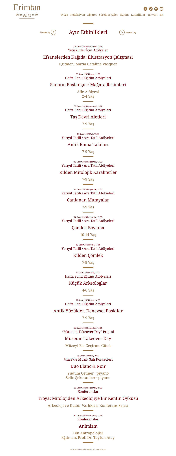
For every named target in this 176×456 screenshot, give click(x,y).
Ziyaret (92, 14)
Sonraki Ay (127, 32)
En (161, 14)
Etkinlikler (138, 14)
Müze (64, 14)
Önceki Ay (48, 32)
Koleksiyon (77, 14)
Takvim (152, 14)
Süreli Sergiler (108, 14)
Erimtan (27, 11)
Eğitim (124, 14)
